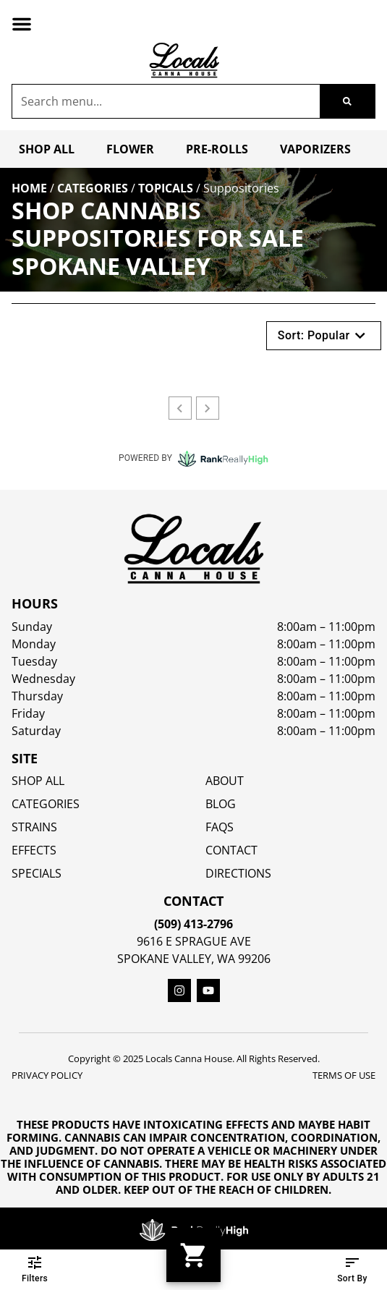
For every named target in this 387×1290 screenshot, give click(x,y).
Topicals (165, 188)
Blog (220, 804)
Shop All (47, 149)
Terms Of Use (343, 1075)
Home (29, 188)
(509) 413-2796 (193, 924)
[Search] (347, 101)
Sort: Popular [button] (323, 335)
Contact (231, 850)
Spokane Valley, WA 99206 (194, 959)
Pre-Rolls (217, 149)
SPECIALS (36, 873)
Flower (130, 149)
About (224, 781)
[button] (22, 24)
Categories (92, 188)
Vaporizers (315, 149)
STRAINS (34, 827)
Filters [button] (35, 1270)
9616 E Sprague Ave (194, 941)
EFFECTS (34, 850)
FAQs (219, 827)
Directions (238, 873)
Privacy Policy (47, 1075)
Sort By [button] (352, 1270)
